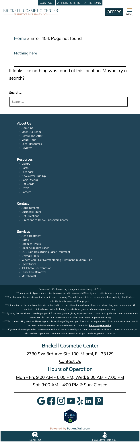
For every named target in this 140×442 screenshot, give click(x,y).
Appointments (30, 207)
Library (26, 163)
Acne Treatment (32, 235)
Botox (25, 239)
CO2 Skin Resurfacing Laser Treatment (46, 252)
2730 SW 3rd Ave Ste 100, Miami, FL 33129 (70, 353)
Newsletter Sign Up (34, 176)
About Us (27, 127)
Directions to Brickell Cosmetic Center (45, 220)
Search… (15, 93)
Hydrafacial (29, 264)
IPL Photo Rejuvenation (36, 268)
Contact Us (70, 361)
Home (20, 38)
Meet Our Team (31, 131)
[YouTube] (70, 400)
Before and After (32, 135)
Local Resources (32, 144)
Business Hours (31, 211)
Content (26, 192)
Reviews (27, 148)
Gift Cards (28, 184)
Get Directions (30, 216)
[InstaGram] (61, 400)
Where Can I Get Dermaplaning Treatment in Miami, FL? (57, 260)
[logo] (30, 12)
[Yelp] (79, 400)
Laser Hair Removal (34, 272)
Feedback (28, 172)
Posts (25, 168)
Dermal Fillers (30, 256)
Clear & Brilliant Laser (35, 248)
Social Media (30, 180)
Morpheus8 (29, 276)
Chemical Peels (31, 243)
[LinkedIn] (88, 400)
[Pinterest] (98, 400)
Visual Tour (29, 140)
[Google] (41, 400)
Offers (25, 188)
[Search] (68, 102)
